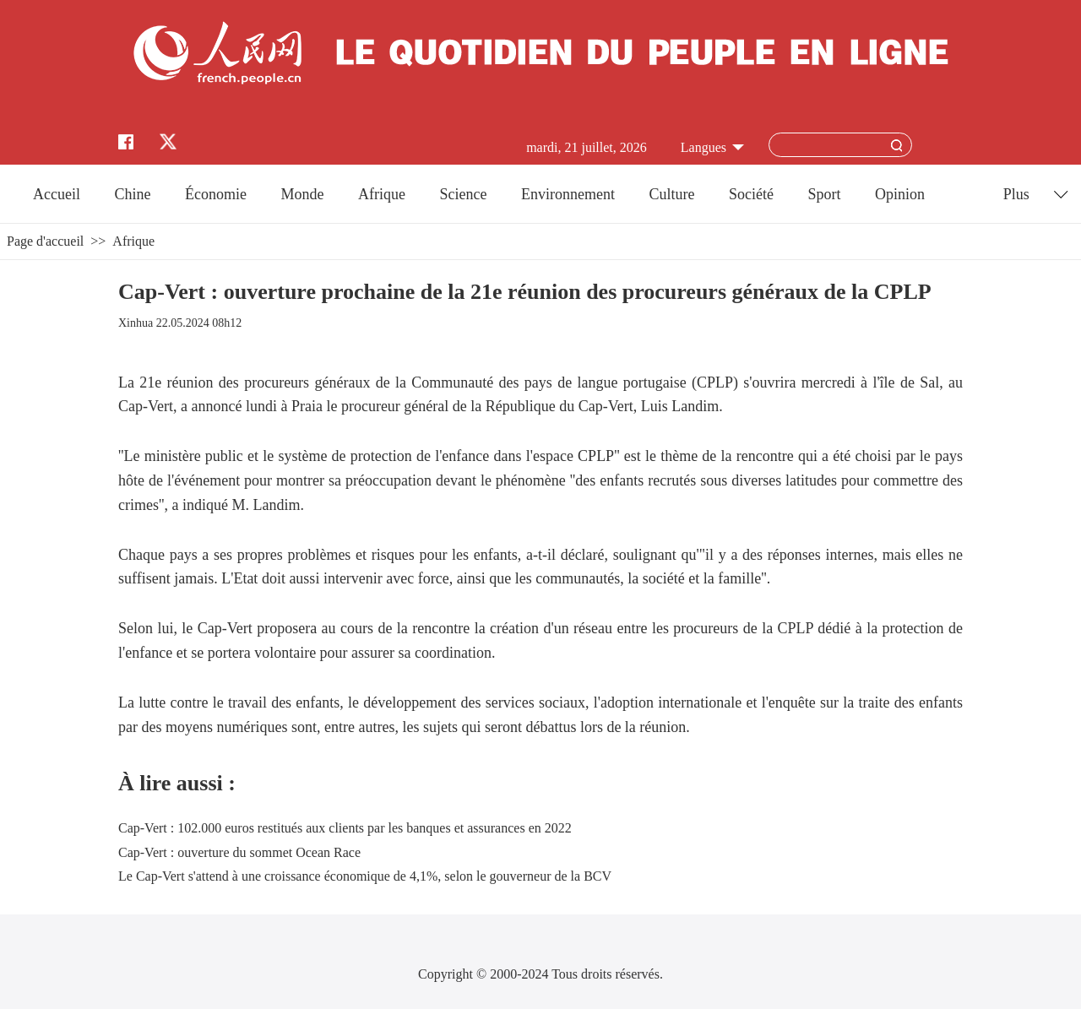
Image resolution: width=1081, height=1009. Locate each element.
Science (462, 194)
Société (751, 194)
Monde (302, 194)
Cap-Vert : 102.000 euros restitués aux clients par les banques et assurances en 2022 (345, 828)
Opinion (900, 194)
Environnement (568, 194)
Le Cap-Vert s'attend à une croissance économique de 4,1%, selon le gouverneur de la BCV (364, 876)
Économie (216, 194)
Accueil (56, 194)
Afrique (381, 194)
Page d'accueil (45, 241)
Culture (671, 194)
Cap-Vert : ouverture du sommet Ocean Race (239, 852)
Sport (823, 194)
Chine (133, 194)
